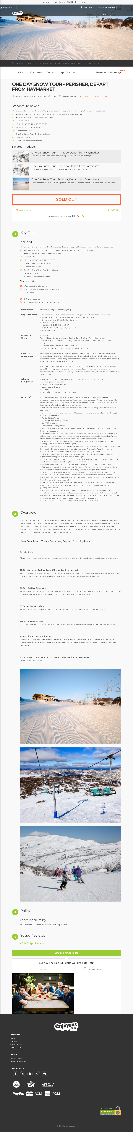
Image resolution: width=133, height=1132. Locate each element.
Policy (50, 72)
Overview (36, 72)
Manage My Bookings (100, 7)
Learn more (82, 2)
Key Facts (20, 72)
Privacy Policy (16, 1058)
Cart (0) (108, 14)
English (18, 7)
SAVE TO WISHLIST (27, 210)
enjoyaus (25, 13)
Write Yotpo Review (32, 943)
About (12, 1038)
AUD (29, 7)
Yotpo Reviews (67, 72)
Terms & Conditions (18, 1061)
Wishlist (117, 7)
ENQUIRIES (113, 210)
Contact (13, 1041)
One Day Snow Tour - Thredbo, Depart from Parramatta (65, 166)
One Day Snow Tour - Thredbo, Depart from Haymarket (65, 152)
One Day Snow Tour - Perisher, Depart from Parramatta (65, 179)
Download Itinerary (108, 71)
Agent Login (15, 1047)
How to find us (16, 1044)
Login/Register (83, 7)
